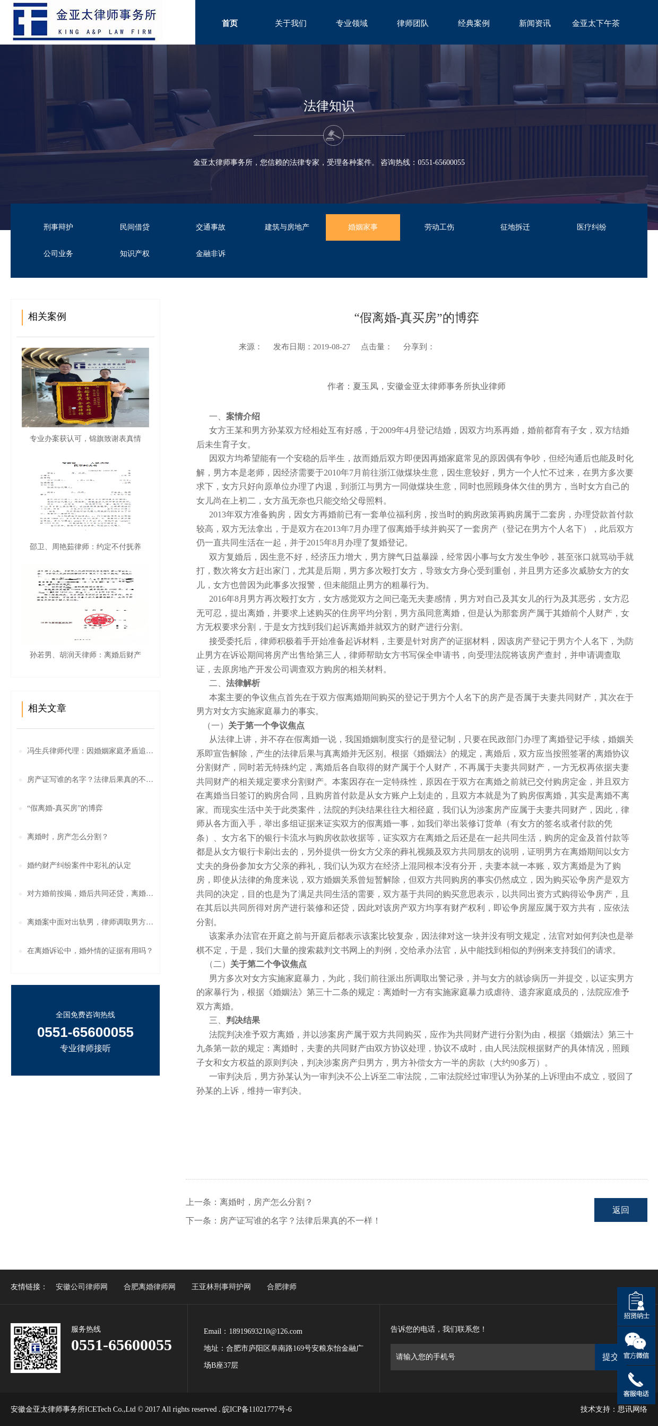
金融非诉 (211, 254)
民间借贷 (135, 227)
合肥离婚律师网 (150, 1287)
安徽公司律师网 (82, 1287)
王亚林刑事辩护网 (221, 1287)
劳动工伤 (439, 227)
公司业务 (58, 254)
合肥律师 (282, 1287)
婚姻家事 (363, 227)
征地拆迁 (515, 227)
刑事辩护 (58, 227)
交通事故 (211, 227)
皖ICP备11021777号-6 (257, 1409)
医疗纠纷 (592, 227)
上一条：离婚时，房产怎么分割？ (249, 1202)
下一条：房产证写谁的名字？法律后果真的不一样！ (283, 1220)
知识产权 (135, 254)
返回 (620, 1209)
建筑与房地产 (287, 227)
